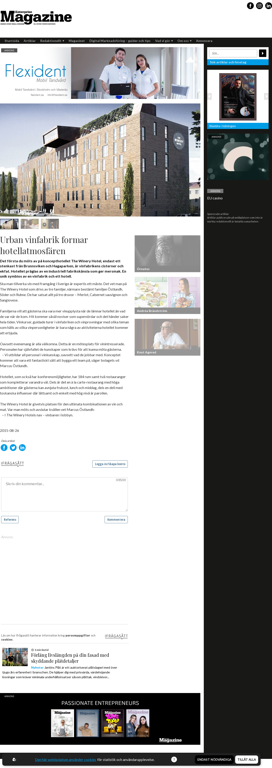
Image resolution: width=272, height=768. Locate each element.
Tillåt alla (246, 759)
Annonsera (204, 41)
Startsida (12, 41)
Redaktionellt (52, 41)
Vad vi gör (164, 41)
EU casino (215, 198)
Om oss (184, 41)
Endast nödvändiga (214, 759)
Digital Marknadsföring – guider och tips (120, 41)
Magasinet (77, 41)
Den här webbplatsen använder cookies (65, 759)
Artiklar (30, 41)
